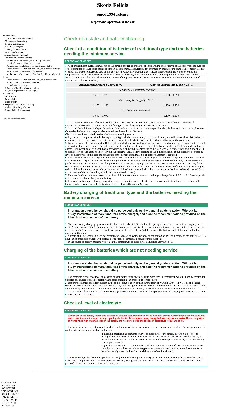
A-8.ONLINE (8, 388)
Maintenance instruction (16, 41)
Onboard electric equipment (17, 110)
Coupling (9, 93)
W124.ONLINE (9, 391)
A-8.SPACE (7, 405)
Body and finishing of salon (17, 107)
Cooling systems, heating (16, 49)
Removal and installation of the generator (25, 71)
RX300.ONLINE (10, 394)
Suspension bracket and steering (19, 104)
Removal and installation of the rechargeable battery (30, 66)
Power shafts (11, 99)
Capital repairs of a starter (18, 85)
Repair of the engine (14, 46)
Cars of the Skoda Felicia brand (19, 38)
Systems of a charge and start (19, 57)
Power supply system (14, 52)
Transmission (11, 96)
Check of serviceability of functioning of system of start (32, 79)
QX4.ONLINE (9, 382)
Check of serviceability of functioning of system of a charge (33, 68)
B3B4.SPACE (8, 403)
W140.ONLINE (9, 397)
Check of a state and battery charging (23, 63)
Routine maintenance (14, 44)
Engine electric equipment (16, 55)
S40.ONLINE (8, 385)
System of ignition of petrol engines (23, 88)
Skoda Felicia (9, 35)
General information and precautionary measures (28, 60)
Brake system (11, 101)
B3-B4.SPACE (9, 400)
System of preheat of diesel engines (22, 90)
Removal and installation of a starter (23, 82)
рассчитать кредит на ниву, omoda (14, 118)
